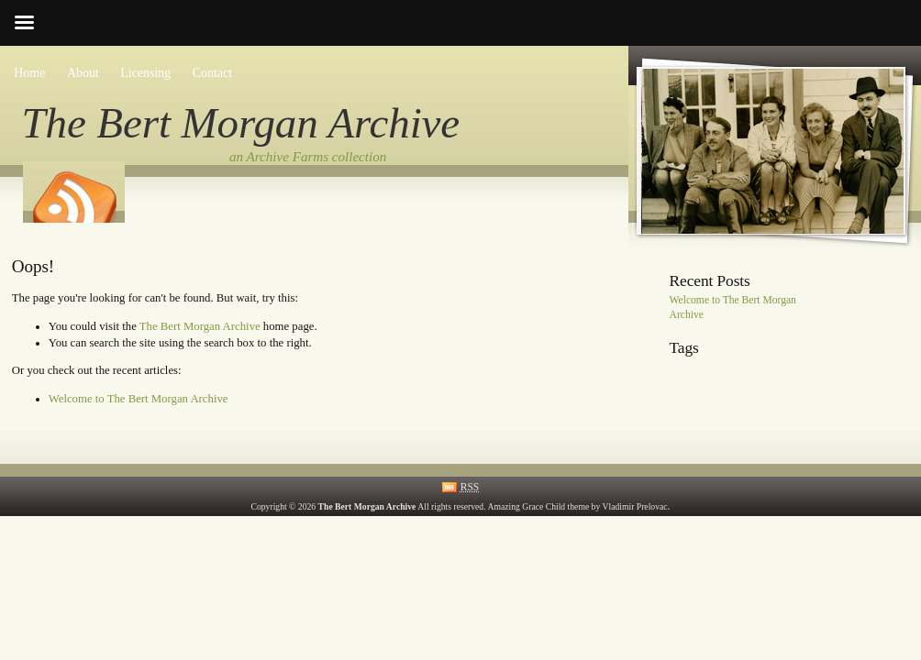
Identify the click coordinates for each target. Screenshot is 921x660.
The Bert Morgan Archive (241, 123)
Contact (212, 73)
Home (29, 73)
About (83, 73)
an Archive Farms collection (307, 156)
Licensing (145, 73)
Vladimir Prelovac (635, 506)
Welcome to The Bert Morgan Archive (138, 398)
